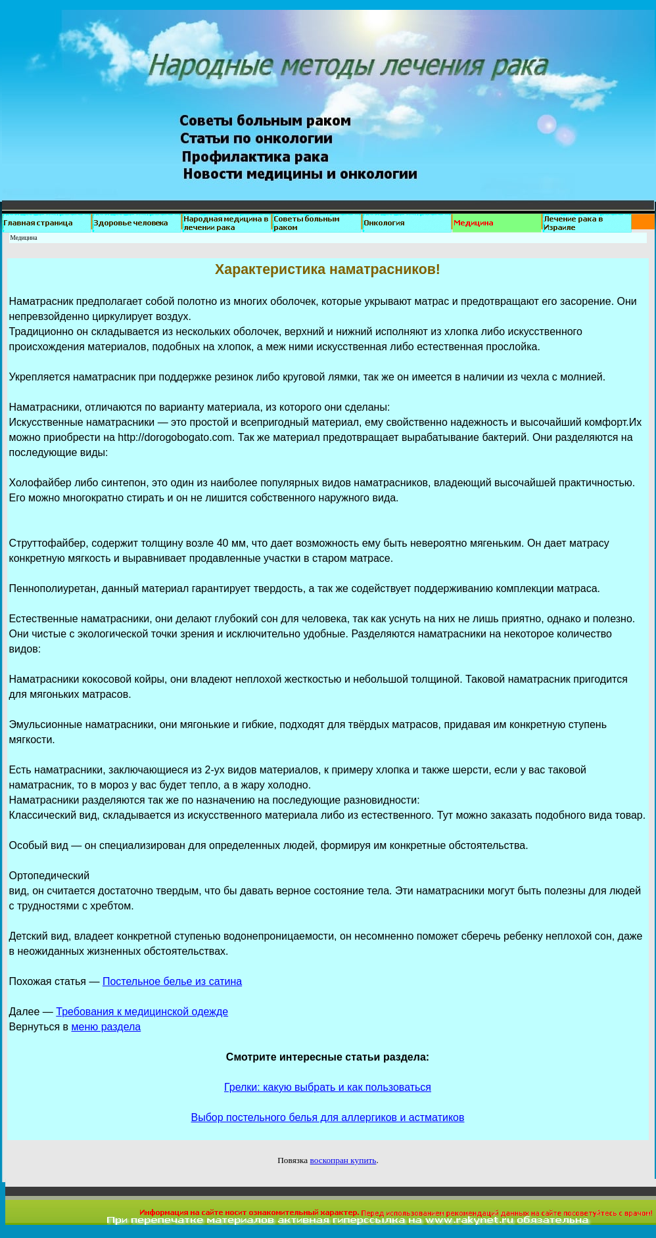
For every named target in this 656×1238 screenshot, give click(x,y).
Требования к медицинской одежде (142, 1011)
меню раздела (106, 1026)
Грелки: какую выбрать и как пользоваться (327, 1087)
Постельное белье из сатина (172, 981)
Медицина (24, 238)
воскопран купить (343, 1160)
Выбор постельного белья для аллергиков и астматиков (328, 1117)
